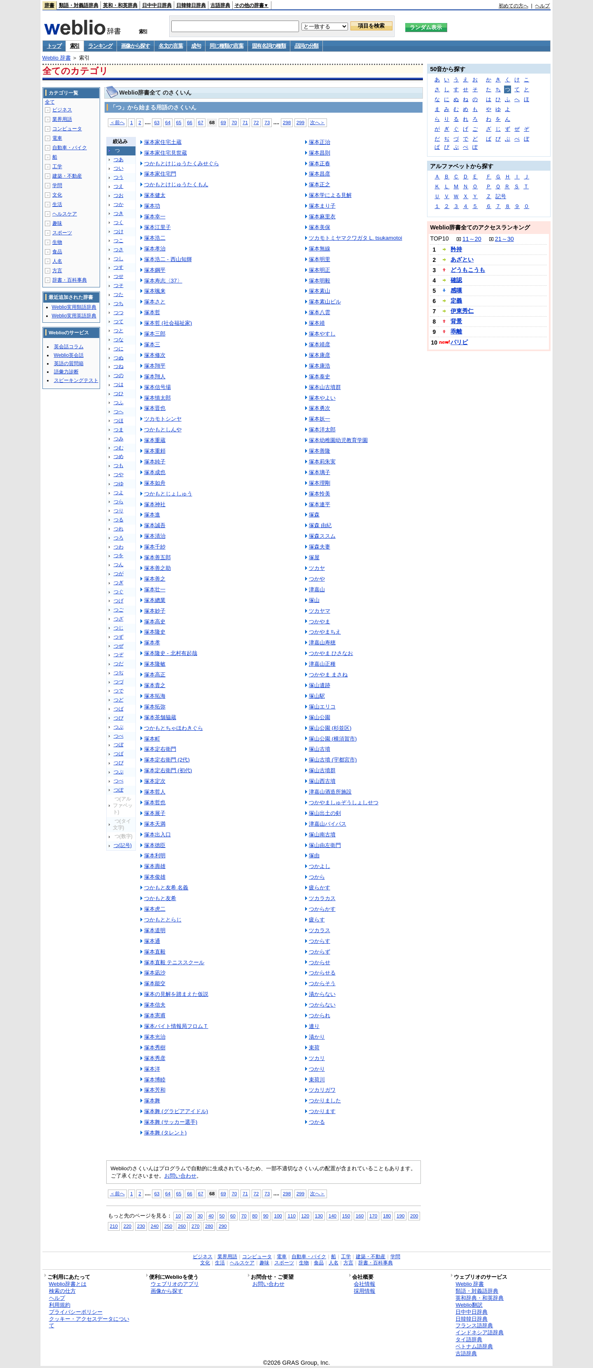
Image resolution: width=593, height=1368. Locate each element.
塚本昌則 (319, 153)
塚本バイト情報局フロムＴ (176, 1026)
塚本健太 (155, 195)
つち (119, 303)
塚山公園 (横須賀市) (333, 739)
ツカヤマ (319, 611)
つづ (119, 682)
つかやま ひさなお (331, 653)
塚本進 (152, 515)
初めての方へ (513, 6)
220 (127, 1226)
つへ (119, 411)
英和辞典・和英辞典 (479, 1298)
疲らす (317, 920)
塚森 (314, 515)
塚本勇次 (319, 408)
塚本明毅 (319, 281)
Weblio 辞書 (56, 58)
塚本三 (152, 344)
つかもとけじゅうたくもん (176, 184)
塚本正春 (319, 163)
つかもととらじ (163, 920)
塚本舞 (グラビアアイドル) (176, 1111)
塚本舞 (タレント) (165, 1133)
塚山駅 (317, 696)
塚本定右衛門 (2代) (167, 760)
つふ (119, 402)
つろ (119, 538)
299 (300, 122)
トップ (54, 46)
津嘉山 (317, 589)
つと (119, 330)
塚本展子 (155, 813)
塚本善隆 (319, 451)
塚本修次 (155, 355)
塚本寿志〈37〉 (163, 281)
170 (373, 1215)
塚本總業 (155, 600)
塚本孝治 (155, 248)
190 (400, 1215)
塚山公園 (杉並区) (330, 728)
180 (387, 1215)
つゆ (119, 483)
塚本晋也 (155, 408)
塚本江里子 (157, 227)
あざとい (462, 259)
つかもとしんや (163, 429)
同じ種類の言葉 (226, 46)
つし (119, 259)
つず (119, 637)
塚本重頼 (155, 451)
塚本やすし (322, 334)
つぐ (119, 592)
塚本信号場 (157, 387)
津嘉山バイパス (327, 824)
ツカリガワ (322, 1090)
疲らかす (319, 887)
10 (178, 1215)
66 (189, 122)
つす (119, 267)
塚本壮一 (155, 589)
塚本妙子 (155, 611)
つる (119, 520)
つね (119, 366)
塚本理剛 (319, 483)
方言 (57, 270)
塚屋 (314, 557)
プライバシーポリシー (76, 1312)
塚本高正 (155, 674)
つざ (119, 619)
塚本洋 (152, 1069)
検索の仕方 (62, 1291)
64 (167, 122)
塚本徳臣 (155, 845)
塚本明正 (319, 270)
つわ (119, 547)
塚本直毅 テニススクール (174, 962)
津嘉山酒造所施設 (330, 792)
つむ (119, 448)
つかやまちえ (325, 632)
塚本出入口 (157, 834)
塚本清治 (155, 536)
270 (195, 1226)
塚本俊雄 (155, 877)
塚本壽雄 (155, 866)
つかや (317, 579)
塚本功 (152, 206)
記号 (500, 196)
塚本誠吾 (155, 525)
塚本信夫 (155, 1005)
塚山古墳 (319, 749)
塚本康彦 (319, 355)
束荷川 (317, 1079)
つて (119, 321)
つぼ (119, 745)
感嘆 (456, 290)
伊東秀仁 (462, 311)
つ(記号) (123, 845)
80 (254, 1215)
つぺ (119, 781)
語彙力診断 (66, 372)
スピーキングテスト (76, 380)
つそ (119, 285)
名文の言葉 (171, 46)
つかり (317, 1069)
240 (155, 1226)
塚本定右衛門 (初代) (168, 770)
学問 (57, 185)
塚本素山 (319, 291)
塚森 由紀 (320, 525)
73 (267, 122)
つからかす (322, 909)
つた (119, 294)
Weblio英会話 (69, 355)
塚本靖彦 (319, 344)
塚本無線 (319, 248)
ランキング (100, 46)
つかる (317, 1122)
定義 (456, 300)
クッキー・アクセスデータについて (89, 1322)
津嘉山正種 (322, 664)
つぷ (119, 772)
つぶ (119, 727)
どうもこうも (468, 269)
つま (119, 430)
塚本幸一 (155, 216)
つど (119, 700)
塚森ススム (322, 536)
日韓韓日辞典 (191, 5)
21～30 (504, 239)
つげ (119, 601)
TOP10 (439, 238)
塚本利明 (155, 855)
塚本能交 (155, 983)
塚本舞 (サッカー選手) (171, 1122)
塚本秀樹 (155, 1047)
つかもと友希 (160, 898)
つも (119, 465)
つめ (119, 456)
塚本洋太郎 (322, 429)
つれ (119, 529)
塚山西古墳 (322, 781)
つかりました (325, 1100)
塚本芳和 (155, 1090)
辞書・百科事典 (69, 280)
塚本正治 (319, 142)
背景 (456, 321)
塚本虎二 (155, 909)
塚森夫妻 (319, 547)
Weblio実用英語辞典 (74, 316)
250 (168, 1226)
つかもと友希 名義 (166, 887)
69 (223, 122)
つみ (119, 439)
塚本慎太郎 (157, 398)
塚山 (314, 600)
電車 (57, 138)
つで (119, 691)
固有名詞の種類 (269, 46)
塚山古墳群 (322, 770)
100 (278, 1215)
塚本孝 (152, 642)
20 (189, 1215)
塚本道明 (155, 930)
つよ (119, 492)
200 (414, 1215)
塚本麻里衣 (322, 216)
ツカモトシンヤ (163, 419)
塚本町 (152, 739)
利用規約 (59, 1305)
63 (156, 122)
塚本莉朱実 (322, 461)
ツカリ (317, 1058)
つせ (119, 276)
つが (119, 573)
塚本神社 (155, 504)
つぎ (119, 583)
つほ (119, 421)
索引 (74, 46)
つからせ (319, 962)
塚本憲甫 (155, 1015)
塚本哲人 (155, 792)
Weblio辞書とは (67, 1284)
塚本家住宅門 (160, 174)
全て (50, 102)
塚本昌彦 (319, 174)
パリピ (459, 342)
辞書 (49, 5)
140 (332, 1215)
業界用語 (62, 119)
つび (119, 718)
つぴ (119, 763)
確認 (456, 280)
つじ (119, 628)
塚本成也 (155, 472)
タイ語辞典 (468, 1339)
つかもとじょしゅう (168, 494)
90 (265, 1215)
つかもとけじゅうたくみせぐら (181, 163)
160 (360, 1215)
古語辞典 (220, 5)
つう (119, 177)
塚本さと (155, 302)
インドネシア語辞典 (479, 1332)
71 (245, 122)
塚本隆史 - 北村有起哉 (170, 653)
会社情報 (364, 1284)
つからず (319, 952)
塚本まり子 (322, 206)
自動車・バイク (69, 147)
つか (119, 204)
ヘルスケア (64, 214)
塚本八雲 (319, 312)
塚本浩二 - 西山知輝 (168, 259)
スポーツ (62, 233)
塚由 (314, 855)
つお (119, 195)
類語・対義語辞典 (78, 5)
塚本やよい (322, 398)
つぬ (119, 358)
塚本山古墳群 (325, 387)
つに (119, 349)
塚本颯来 (155, 291)
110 (291, 1215)
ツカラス (319, 930)
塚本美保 (319, 227)
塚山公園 (319, 717)
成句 (196, 46)
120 (305, 1215)
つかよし (319, 866)
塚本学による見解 (330, 195)
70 (234, 122)
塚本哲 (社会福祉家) (168, 323)
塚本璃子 (319, 472)
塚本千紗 (155, 547)
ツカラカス (322, 898)
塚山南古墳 (322, 834)
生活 (57, 204)
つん (119, 564)
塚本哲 (152, 312)
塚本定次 (155, 781)
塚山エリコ (322, 707)
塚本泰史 (319, 376)
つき (119, 213)
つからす (319, 941)
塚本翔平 (155, 366)
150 (346, 1215)
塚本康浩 (319, 366)
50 (222, 1215)
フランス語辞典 (474, 1325)
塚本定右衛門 (160, 749)
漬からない (322, 994)
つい (119, 168)
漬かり (317, 1037)
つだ (119, 664)
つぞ (119, 654)
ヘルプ (542, 6)
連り (314, 1026)
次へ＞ (317, 122)
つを (119, 555)
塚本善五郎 (157, 557)
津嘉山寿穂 (322, 642)
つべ (119, 736)
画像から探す (135, 46)
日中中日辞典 (157, 5)
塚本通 (152, 941)
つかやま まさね (328, 674)
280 (209, 1226)
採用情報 (364, 1291)
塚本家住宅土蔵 (163, 142)
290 (222, 1226)
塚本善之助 (157, 568)
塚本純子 (155, 461)
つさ (119, 249)
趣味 (57, 223)
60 (233, 1215)
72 (256, 122)
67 (200, 122)
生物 (57, 242)
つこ (119, 240)
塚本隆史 (155, 632)
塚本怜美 (319, 494)
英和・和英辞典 (120, 5)
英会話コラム (69, 347)
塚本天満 (155, 824)
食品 (57, 252)
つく (119, 222)
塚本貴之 (155, 685)
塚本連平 (319, 504)
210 (114, 1226)
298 (287, 122)
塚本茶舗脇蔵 (160, 717)
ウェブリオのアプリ (175, 1284)
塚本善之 (155, 579)
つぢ (119, 673)
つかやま (319, 621)
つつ (119, 312)
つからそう (322, 983)
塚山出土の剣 (325, 813)
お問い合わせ (180, 1176)
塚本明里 (319, 259)
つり (119, 511)
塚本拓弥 (155, 707)
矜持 (456, 249)
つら (119, 502)
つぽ (119, 790)
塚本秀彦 (155, 1058)
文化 (57, 195)
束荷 (314, 1047)
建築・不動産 (67, 176)
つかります (322, 1111)
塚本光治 (155, 1037)
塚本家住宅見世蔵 (165, 153)
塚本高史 (155, 621)
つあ (119, 159)
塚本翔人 (155, 376)
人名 (57, 261)
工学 (57, 166)
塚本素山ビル (325, 302)
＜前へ (117, 122)
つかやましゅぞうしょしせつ (343, 802)
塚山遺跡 (319, 685)
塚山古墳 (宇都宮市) (333, 760)
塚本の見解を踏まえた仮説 (176, 994)
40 (211, 1215)
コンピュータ (67, 129)
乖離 (456, 331)
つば (119, 709)
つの (119, 375)
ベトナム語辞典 (474, 1346)
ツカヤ (317, 568)
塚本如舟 (155, 483)
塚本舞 (152, 1100)
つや (119, 474)
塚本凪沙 (155, 973)
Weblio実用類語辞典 (74, 307)
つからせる (322, 973)
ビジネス (62, 110)
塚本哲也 (155, 802)
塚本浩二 (155, 238)
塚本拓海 (155, 696)
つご (119, 610)
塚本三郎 (155, 334)
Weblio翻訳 (468, 1305)
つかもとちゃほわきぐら (173, 728)
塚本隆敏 (155, 664)
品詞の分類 (306, 46)
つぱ (119, 754)
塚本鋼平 (155, 270)
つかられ (319, 1015)
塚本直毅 (155, 952)
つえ (119, 186)
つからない (322, 1005)
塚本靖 (317, 323)
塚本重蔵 (155, 440)
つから (317, 877)
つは (119, 384)
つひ (119, 393)
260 (182, 1226)
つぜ (119, 646)
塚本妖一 (319, 419)
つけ (119, 231)
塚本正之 (319, 184)
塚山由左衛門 (325, 845)
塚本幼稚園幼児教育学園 (338, 440)
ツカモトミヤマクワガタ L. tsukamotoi (355, 238)
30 (200, 1215)
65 (179, 122)
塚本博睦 (155, 1079)
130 (319, 1215)
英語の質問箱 (69, 363)
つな (119, 340)
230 (141, 1226)
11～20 (471, 239)
